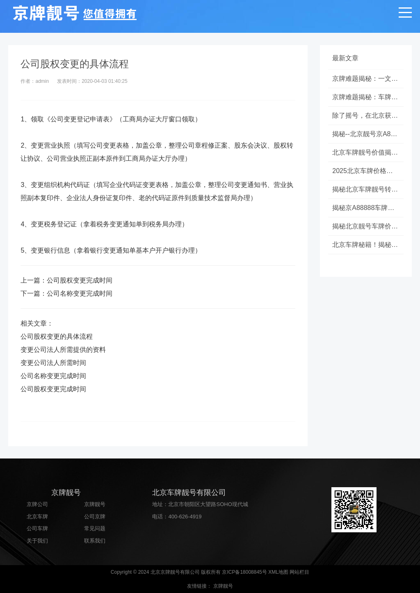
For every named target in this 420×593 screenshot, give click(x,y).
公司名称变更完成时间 (79, 293)
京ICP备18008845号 (244, 572)
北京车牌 (37, 516)
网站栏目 (299, 572)
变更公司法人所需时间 (53, 362)
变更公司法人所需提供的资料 (63, 349)
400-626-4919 (184, 516)
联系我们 (94, 541)
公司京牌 (94, 516)
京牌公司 (37, 504)
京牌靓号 (94, 504)
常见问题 (94, 528)
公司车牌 (37, 528)
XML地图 (278, 572)
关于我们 (37, 541)
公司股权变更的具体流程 (57, 336)
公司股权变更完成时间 (79, 280)
